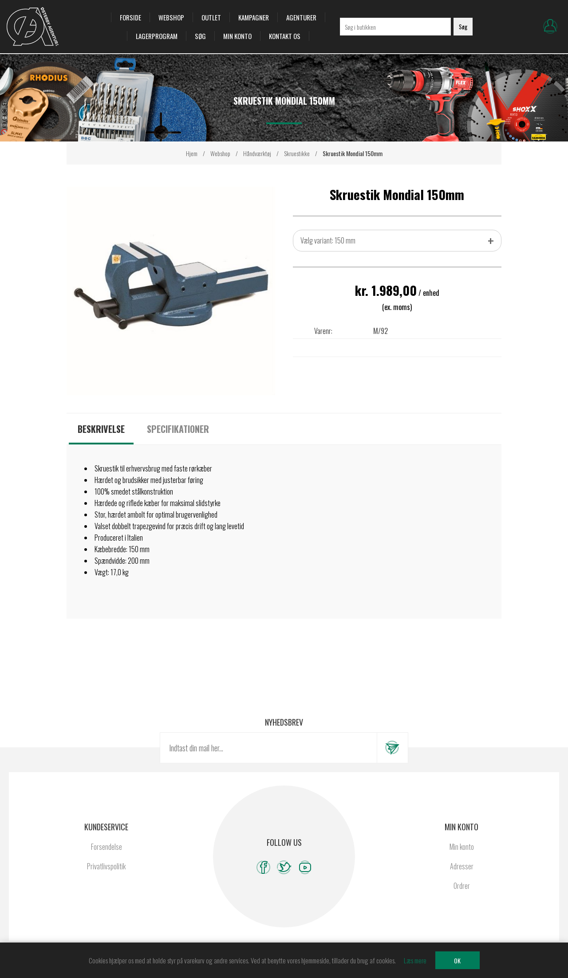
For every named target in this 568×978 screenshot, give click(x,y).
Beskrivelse (101, 429)
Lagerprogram (157, 36)
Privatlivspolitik (106, 866)
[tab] (101, 428)
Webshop (171, 17)
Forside (130, 17)
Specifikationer (178, 429)
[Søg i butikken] (395, 26)
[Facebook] (263, 867)
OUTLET (211, 17)
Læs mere (415, 960)
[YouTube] (305, 867)
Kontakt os (284, 36)
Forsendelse (106, 846)
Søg (200, 36)
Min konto (237, 36)
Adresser (461, 866)
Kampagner (253, 17)
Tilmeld (392, 748)
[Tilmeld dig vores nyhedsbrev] (268, 748)
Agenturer (301, 17)
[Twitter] (284, 867)
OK (457, 960)
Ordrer (462, 885)
